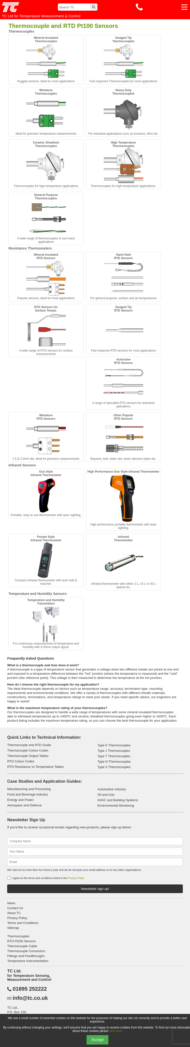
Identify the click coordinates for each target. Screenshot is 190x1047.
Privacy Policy (76, 878)
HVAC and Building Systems (117, 800)
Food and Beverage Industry (27, 794)
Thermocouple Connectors (26, 951)
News (11, 903)
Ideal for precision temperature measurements (46, 111)
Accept (98, 1040)
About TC (14, 913)
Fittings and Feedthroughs (26, 956)
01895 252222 (30, 988)
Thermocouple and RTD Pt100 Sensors (63, 25)
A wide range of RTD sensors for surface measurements (46, 330)
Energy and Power (20, 800)
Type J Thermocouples (113, 751)
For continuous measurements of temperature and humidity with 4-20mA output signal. (46, 623)
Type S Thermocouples (113, 767)
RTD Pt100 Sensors (21, 941)
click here (115, 1031)
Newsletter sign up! (95, 889)
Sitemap (13, 928)
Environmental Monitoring (115, 805)
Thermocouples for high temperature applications (46, 164)
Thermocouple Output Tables (27, 756)
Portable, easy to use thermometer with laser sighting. (46, 493)
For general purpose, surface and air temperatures (123, 276)
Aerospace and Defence (24, 805)
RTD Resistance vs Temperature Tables (35, 767)
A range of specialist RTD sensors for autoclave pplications (123, 383)
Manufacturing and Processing (29, 789)
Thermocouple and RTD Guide (29, 745)
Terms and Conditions (22, 923)
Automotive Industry (111, 789)
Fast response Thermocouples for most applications (123, 59)
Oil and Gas (106, 794)
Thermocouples (18, 936)
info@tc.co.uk (30, 998)
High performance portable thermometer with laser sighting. (123, 500)
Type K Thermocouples (113, 745)
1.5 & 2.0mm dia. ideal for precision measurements (45, 437)
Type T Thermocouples (113, 756)
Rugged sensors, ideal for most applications (46, 59)
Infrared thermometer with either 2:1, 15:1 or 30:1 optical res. (123, 562)
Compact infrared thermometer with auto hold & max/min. (46, 560)
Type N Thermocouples (114, 761)
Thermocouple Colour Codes (27, 750)
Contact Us (15, 908)
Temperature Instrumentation (27, 961)
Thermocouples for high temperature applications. (123, 164)
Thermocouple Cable (22, 946)
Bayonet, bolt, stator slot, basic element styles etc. (123, 437)
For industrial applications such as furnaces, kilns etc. (123, 111)
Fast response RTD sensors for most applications (123, 328)
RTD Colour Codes (20, 761)
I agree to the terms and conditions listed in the (48, 878)
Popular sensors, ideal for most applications (46, 276)
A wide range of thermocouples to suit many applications (46, 218)
